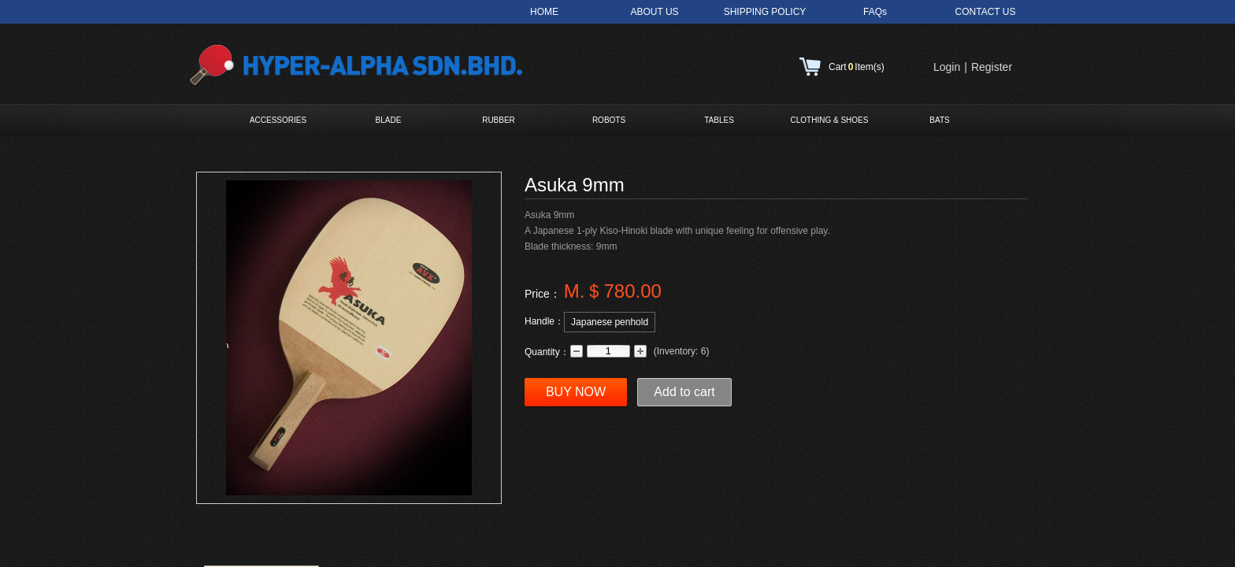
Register (991, 67)
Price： (543, 293)
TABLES (719, 120)
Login (946, 67)
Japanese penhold (609, 322)
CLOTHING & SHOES (830, 120)
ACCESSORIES (278, 120)
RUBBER (498, 120)
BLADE (389, 120)
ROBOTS (608, 120)
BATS (939, 120)
